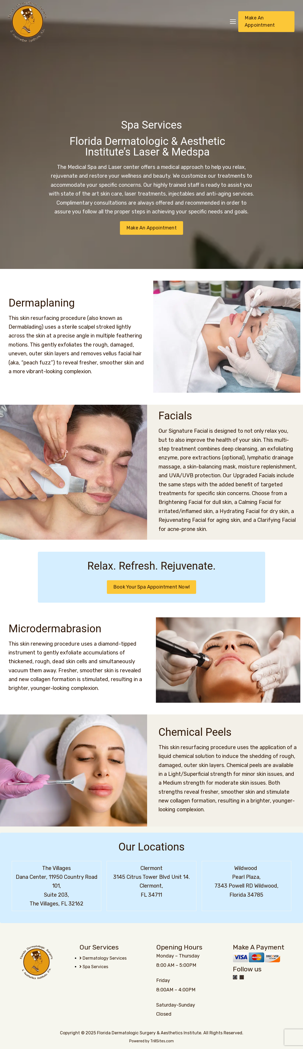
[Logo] (27, 21)
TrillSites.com (162, 1041)
